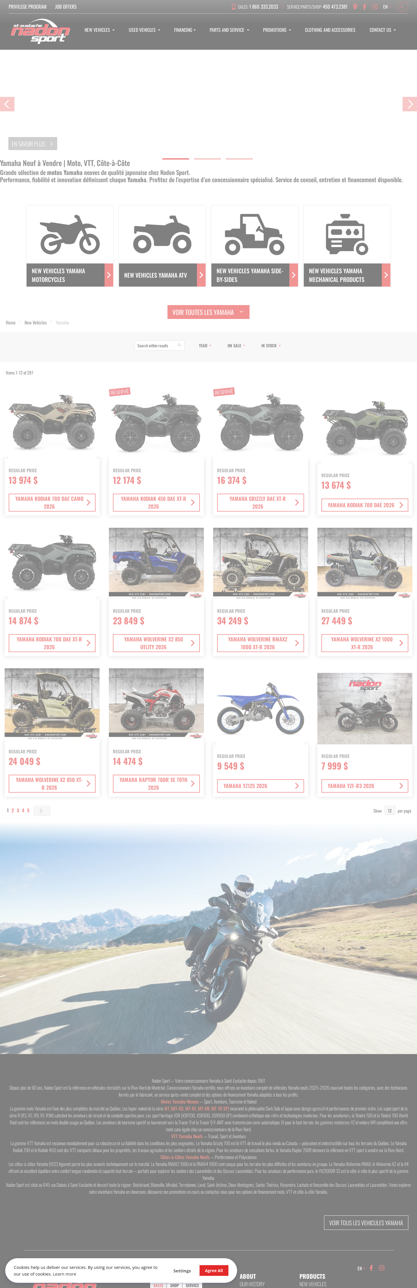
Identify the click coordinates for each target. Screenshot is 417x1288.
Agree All (191, 1270)
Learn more (83, 1273)
